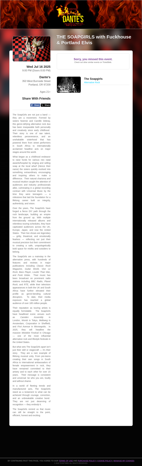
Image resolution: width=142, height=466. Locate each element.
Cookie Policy (104, 461)
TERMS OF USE (66, 461)
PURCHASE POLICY (87, 461)
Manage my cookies (124, 461)
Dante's (44, 77)
